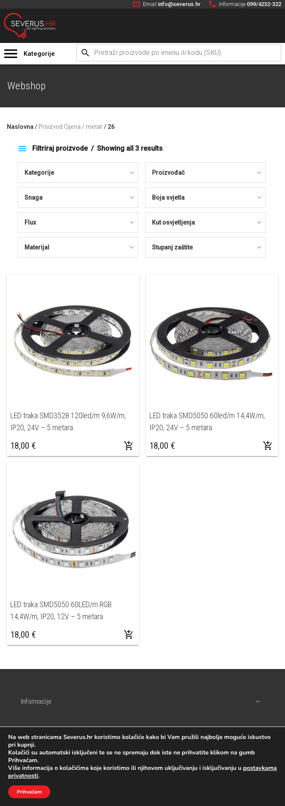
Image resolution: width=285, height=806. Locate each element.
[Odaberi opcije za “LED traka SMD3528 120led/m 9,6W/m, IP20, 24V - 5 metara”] (129, 446)
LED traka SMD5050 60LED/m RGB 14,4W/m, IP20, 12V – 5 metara (61, 610)
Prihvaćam (29, 791)
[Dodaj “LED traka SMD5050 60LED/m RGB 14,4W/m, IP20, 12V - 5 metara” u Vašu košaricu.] (129, 635)
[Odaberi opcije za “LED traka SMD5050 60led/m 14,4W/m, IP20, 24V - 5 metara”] (268, 446)
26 (111, 126)
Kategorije (39, 54)
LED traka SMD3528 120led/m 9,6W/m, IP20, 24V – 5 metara (68, 421)
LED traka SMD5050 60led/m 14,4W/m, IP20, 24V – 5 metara (207, 421)
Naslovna (20, 126)
